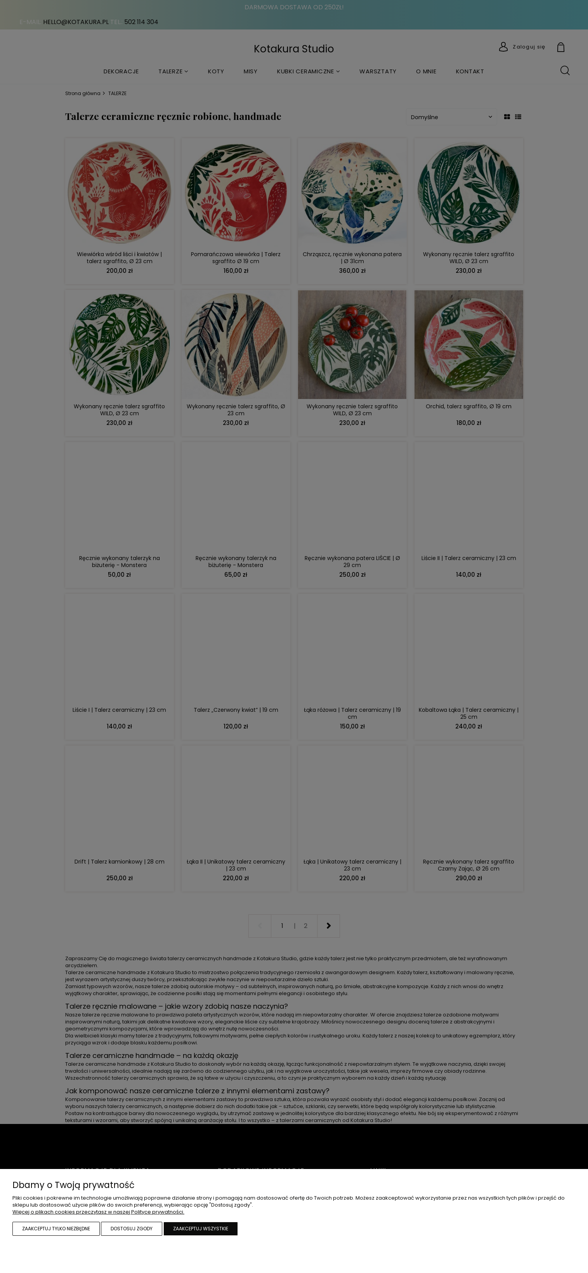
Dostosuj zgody (132, 1228)
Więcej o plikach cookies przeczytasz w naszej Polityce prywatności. (98, 1212)
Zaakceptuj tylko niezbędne (56, 1228)
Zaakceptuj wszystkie (200, 1228)
